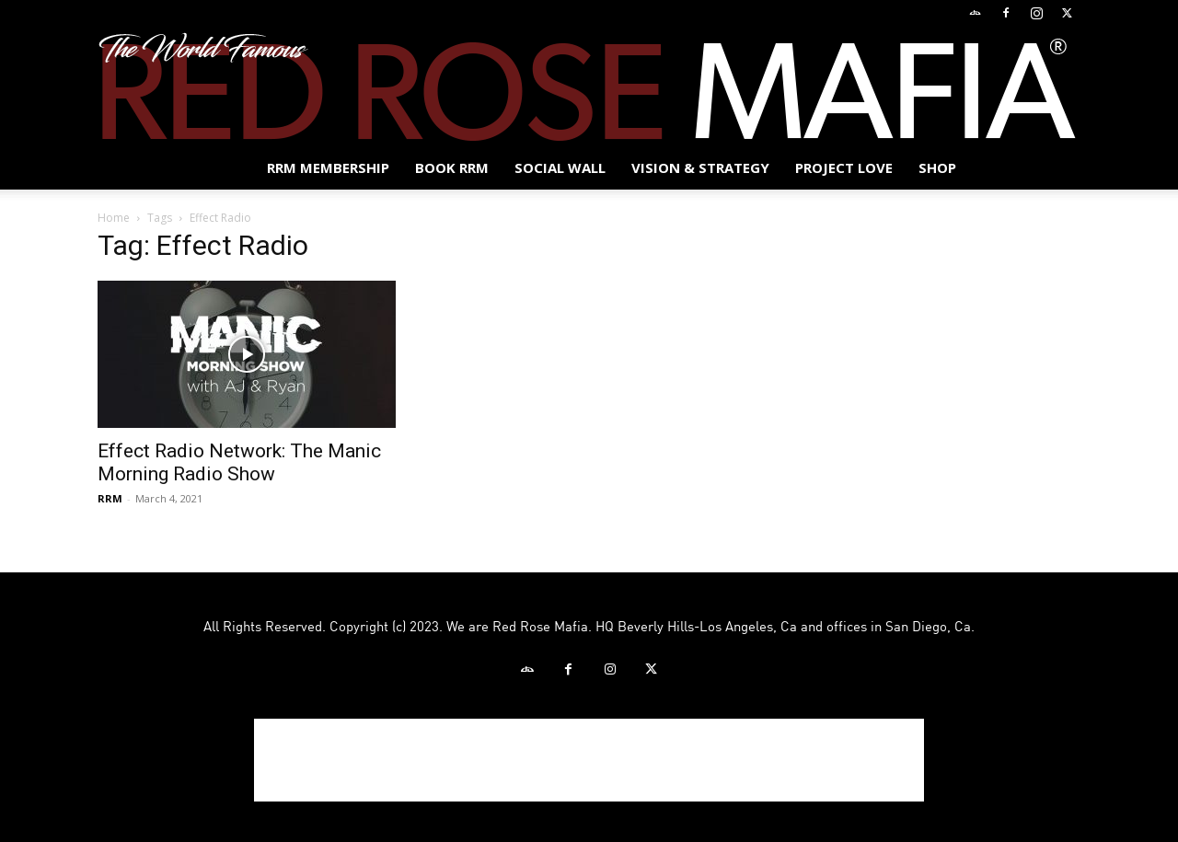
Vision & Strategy (700, 167)
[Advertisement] (589, 760)
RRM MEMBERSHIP (328, 167)
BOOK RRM (452, 167)
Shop (937, 167)
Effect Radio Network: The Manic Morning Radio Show (239, 462)
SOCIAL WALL (560, 167)
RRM (110, 498)
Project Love (844, 167)
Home (114, 217)
